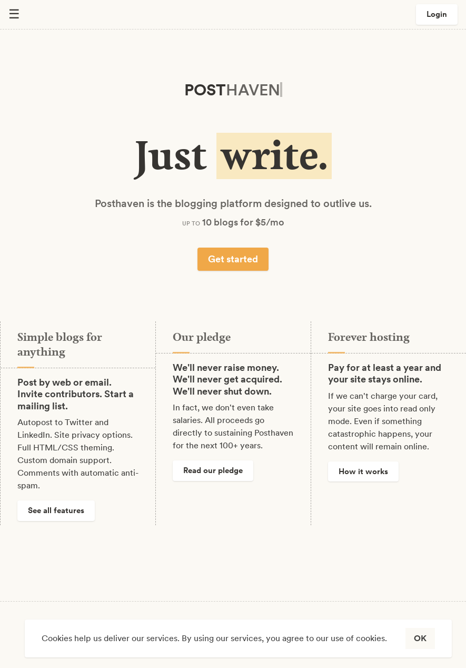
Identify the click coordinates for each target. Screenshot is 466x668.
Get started (233, 258)
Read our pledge (213, 470)
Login (437, 14)
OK (420, 638)
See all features (56, 510)
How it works (363, 471)
